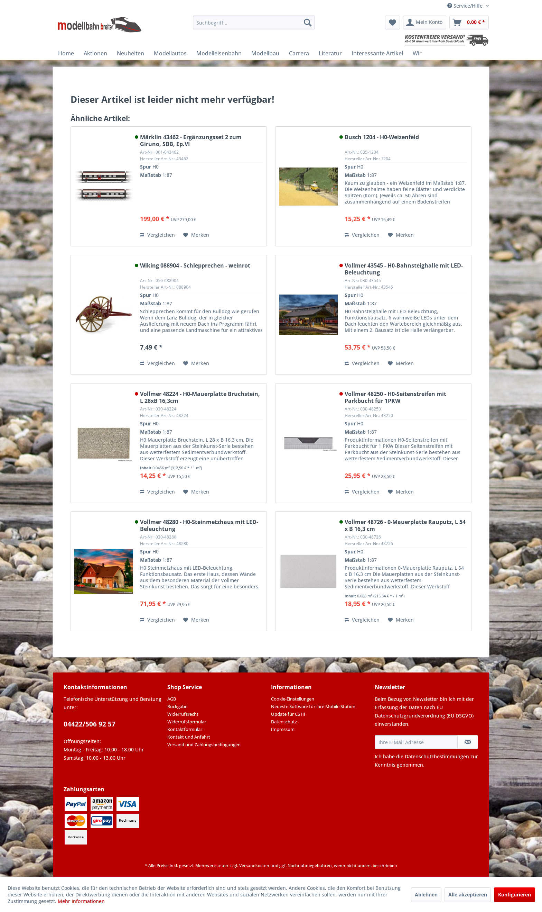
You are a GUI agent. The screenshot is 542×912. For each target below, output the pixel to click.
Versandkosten (254, 865)
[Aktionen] (95, 53)
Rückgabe (177, 706)
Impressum (283, 729)
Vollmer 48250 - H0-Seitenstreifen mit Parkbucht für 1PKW (395, 397)
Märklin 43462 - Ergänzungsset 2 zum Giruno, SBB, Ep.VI (191, 140)
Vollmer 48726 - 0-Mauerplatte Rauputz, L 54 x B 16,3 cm (405, 525)
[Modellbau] (265, 53)
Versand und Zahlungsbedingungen (204, 744)
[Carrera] (299, 53)
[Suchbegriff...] (254, 22)
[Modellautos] (170, 53)
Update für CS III (288, 714)
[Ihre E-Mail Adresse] (416, 742)
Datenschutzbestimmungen (437, 756)
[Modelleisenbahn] (218, 53)
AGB (171, 699)
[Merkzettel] (392, 22)
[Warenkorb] (469, 22)
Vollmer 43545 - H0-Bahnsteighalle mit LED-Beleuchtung (404, 269)
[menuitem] (254, 22)
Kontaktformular (184, 729)
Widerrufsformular (186, 722)
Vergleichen (157, 235)
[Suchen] (307, 22)
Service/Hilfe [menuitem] (465, 5)
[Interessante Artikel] (377, 53)
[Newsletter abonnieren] (467, 742)
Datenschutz (284, 722)
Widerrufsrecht (182, 714)
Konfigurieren (514, 894)
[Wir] (417, 53)
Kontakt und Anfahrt (188, 737)
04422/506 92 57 (89, 724)
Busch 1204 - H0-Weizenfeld (382, 137)
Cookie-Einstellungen (292, 699)
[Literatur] (330, 53)
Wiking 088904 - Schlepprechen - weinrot (195, 265)
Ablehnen (426, 894)
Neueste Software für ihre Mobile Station (313, 706)
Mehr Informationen (81, 901)
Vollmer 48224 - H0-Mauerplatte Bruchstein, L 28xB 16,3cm (200, 397)
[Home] (66, 53)
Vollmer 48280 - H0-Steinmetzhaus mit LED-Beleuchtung (199, 525)
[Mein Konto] (424, 22)
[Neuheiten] (130, 53)
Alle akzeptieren (467, 894)
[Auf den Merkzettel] (196, 235)
